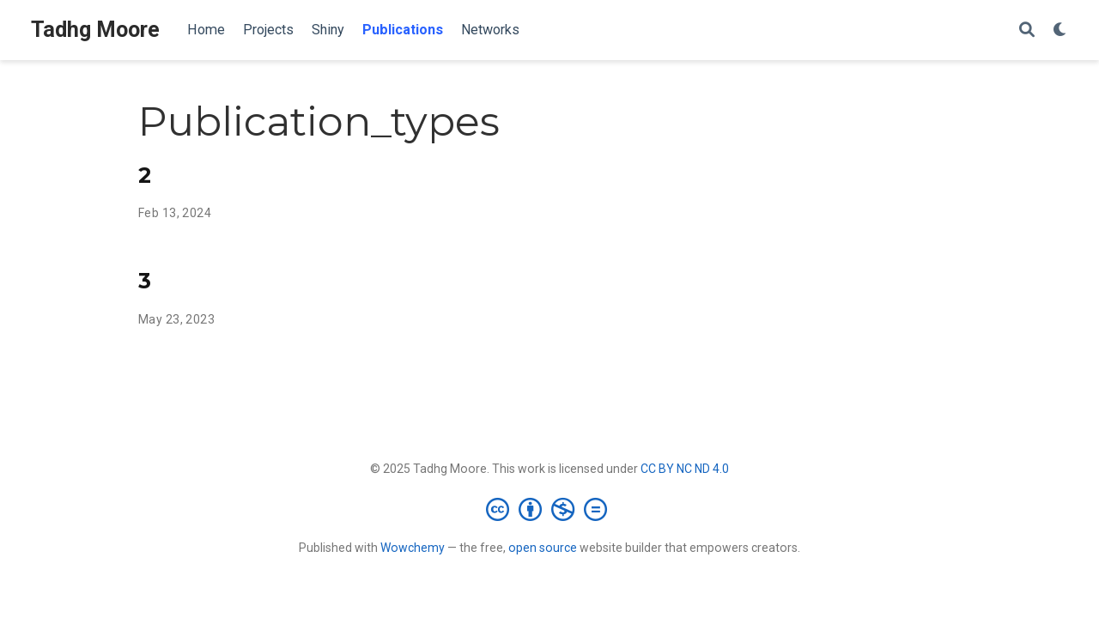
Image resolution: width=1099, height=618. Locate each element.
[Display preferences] (1060, 30)
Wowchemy (412, 547)
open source (542, 547)
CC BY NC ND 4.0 (685, 469)
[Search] (1027, 30)
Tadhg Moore (95, 29)
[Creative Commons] (550, 509)
